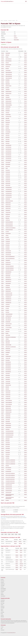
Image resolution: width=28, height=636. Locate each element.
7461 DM (2, 181)
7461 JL (2, 289)
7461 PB (2, 325)
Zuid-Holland (3, 596)
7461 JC (2, 275)
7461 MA (2, 314)
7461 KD (2, 302)
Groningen (2, 585)
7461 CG (2, 133)
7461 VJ (2, 413)
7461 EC (2, 204)
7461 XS (2, 465)
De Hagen (7, 308)
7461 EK (2, 216)
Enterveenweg (8, 325)
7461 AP (2, 70)
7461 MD (2, 319)
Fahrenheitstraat (8, 271)
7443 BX (15, 543)
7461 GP (2, 262)
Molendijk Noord (8, 279)
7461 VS (2, 427)
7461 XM (2, 457)
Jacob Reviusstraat (9, 484)
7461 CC (2, 127)
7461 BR (2, 110)
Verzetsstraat (8, 321)
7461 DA (2, 162)
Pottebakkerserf (8, 296)
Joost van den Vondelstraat (10, 473)
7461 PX (2, 356)
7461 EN (2, 221)
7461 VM (2, 419)
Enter (21, 567)
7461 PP (2, 346)
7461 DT (2, 191)
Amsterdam (3, 600)
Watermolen (8, 83)
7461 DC (2, 166)
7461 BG (2, 95)
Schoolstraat (8, 210)
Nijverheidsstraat (8, 58)
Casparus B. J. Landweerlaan (10, 459)
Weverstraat (8, 129)
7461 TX (2, 396)
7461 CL (2, 141)
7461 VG (2, 409)
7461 (5, 534)
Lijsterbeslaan (8, 413)
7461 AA (2, 53)
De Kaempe (8, 244)
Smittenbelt (7, 89)
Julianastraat (8, 166)
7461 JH (2, 283)
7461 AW (2, 79)
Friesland (2, 582)
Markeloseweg (8, 202)
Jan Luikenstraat (8, 471)
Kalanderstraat (8, 289)
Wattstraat (7, 54)
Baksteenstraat (8, 408)
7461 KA (2, 296)
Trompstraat (8, 239)
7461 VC (2, 404)
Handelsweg (8, 285)
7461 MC (2, 317)
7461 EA (2, 200)
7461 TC (2, 365)
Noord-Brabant (3, 588)
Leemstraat (7, 429)
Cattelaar (7, 338)
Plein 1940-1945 (8, 317)
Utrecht (2, 604)
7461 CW (2, 156)
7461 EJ (2, 214)
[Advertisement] (14, 11)
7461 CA (2, 124)
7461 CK (2, 139)
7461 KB (2, 298)
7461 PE (2, 331)
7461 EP (2, 223)
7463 (12, 534)
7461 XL (2, 456)
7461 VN (2, 421)
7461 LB (2, 310)
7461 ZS (2, 494)
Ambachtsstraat (8, 385)
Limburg (2, 586)
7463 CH (16, 561)
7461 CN (2, 145)
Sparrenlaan (8, 419)
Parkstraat (7, 112)
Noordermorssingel (9, 292)
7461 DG (2, 172)
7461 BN (2, 106)
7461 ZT (2, 497)
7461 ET (2, 229)
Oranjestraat (8, 172)
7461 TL (2, 379)
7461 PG (2, 333)
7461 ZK (2, 482)
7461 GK (2, 254)
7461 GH (2, 250)
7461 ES (2, 227)
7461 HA (2, 266)
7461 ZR (2, 492)
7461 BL (2, 102)
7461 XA (2, 438)
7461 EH (2, 212)
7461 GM (2, 258)
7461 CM (2, 143)
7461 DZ (2, 198)
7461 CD (2, 129)
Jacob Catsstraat (8, 467)
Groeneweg (8, 360)
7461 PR (2, 348)
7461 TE (2, 369)
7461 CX (2, 158)
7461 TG (2, 371)
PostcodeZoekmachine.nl (11, 632)
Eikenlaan (7, 465)
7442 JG (16, 563)
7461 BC (2, 89)
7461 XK (2, 454)
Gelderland (3, 583)
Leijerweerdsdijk (8, 344)
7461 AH (2, 64)
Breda (2, 613)
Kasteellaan (8, 352)
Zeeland (2, 594)
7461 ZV (2, 500)
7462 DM (16, 556)
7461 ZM (2, 486)
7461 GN (2, 260)
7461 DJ (2, 175)
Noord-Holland (3, 589)
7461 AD (2, 58)
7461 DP (2, 185)
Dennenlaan (8, 442)
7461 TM (2, 381)
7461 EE (2, 208)
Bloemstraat (8, 120)
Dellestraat (7, 218)
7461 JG (2, 281)
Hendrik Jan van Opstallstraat (10, 227)
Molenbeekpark (8, 99)
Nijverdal (20, 543)
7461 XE (2, 446)
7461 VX (2, 434)
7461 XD (2, 444)
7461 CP (2, 147)
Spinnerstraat (8, 390)
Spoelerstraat (8, 394)
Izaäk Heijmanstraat (9, 314)
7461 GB (2, 241)
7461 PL (2, 340)
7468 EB (16, 569)
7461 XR (2, 463)
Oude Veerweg (8, 283)
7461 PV (2, 352)
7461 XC (2, 442)
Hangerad (7, 127)
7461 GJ (2, 252)
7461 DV (2, 193)
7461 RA (2, 360)
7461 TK (2, 377)
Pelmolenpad (8, 350)
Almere (2, 609)
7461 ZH (2, 479)
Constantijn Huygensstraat (10, 479)
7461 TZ (2, 398)
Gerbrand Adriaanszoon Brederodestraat (10, 495)
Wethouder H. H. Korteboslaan (11, 337)
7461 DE (2, 170)
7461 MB (2, 315)
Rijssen (15, 35)
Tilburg (2, 610)
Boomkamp (7, 79)
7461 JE (2, 279)
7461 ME (2, 321)
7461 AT (2, 76)
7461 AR (2, 72)
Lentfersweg (8, 214)
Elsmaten (7, 354)
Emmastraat (8, 170)
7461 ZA (2, 467)
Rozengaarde (8, 162)
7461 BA (2, 85)
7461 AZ (2, 83)
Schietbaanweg (8, 356)
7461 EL (2, 218)
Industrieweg (8, 53)
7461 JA (2, 271)
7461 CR (2, 149)
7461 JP (2, 294)
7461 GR (2, 264)
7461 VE (2, 408)
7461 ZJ (2, 480)
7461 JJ (2, 285)
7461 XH (2, 450)
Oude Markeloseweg (9, 436)
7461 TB (2, 363)
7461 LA (2, 308)
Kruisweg (7, 500)
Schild (7, 168)
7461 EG (2, 210)
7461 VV (2, 431)
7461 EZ (2, 237)
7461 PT (2, 350)
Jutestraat (7, 386)
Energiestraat (8, 398)
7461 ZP (2, 490)
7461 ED (2, 206)
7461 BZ (2, 122)
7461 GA (2, 239)
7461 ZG (2, 477)
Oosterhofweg (8, 106)
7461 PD (2, 329)
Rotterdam (2, 601)
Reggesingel (8, 66)
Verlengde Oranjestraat (9, 266)
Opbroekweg (8, 335)
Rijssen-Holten (16, 39)
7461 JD (2, 277)
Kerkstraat (7, 312)
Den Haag (2, 603)
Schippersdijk (8, 358)
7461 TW (2, 394)
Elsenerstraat (8, 181)
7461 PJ (2, 337)
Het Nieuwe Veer (8, 116)
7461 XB (2, 440)
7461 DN (2, 183)
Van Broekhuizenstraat (9, 431)
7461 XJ (2, 452)
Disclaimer (2, 629)
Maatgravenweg (8, 64)
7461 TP (2, 385)
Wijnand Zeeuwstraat (9, 200)
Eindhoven (2, 606)
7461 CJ (2, 137)
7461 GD (2, 244)
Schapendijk (8, 260)
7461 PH (2, 335)
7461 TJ (2, 375)
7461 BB (2, 87)
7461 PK (2, 338)
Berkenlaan (8, 438)
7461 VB (2, 402)
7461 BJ (2, 99)
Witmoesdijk (8, 340)
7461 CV (2, 154)
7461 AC (2, 56)
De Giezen (7, 87)
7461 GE (2, 246)
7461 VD (2, 406)
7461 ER (2, 225)
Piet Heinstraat (8, 233)
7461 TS (2, 388)
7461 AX (2, 81)
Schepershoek (8, 212)
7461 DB (2, 164)
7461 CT (2, 152)
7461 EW (2, 233)
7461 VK (2, 415)
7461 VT (2, 429)
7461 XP (2, 461)
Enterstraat (7, 133)
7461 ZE (2, 475)
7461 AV (2, 78)
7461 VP (2, 423)
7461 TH (2, 373)
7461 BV (2, 116)
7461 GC (2, 243)
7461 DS (2, 189)
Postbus (7, 56)
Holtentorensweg (8, 409)
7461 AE (2, 60)
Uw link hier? (3, 44)
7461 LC (2, 312)
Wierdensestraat (8, 85)
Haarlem (2, 615)
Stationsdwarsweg (9, 72)
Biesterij (7, 333)
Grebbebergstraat (9, 315)
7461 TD (2, 367)
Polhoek (7, 235)
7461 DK (2, 177)
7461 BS (2, 112)
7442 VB (16, 565)
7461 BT (2, 114)
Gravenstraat (8, 381)
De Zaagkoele (8, 131)
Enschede (2, 612)
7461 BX (2, 120)
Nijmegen (2, 616)
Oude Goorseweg (9, 323)
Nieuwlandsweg (8, 423)
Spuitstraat (7, 124)
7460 (2, 534)
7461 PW (2, 354)
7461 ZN (2, 488)
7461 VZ (2, 436)
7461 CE (2, 131)
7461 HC (2, 269)
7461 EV (2, 231)
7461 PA (2, 323)
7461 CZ (2, 160)
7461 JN (2, 292)
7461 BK (2, 101)
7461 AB (2, 54)
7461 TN (2, 383)
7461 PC (2, 327)
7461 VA (2, 400)
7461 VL (2, 417)
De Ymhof (7, 231)
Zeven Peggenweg (9, 400)
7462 (9, 534)
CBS (3, 530)
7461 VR (2, 425)
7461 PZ (2, 358)
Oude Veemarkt (8, 252)
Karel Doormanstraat (9, 221)
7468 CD (16, 567)
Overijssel (15, 37)
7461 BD (2, 91)
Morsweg (7, 62)
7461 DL (2, 179)
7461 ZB (2, 469)
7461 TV (2, 392)
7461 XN (2, 459)
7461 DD (2, 168)
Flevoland (2, 580)
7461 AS (2, 74)
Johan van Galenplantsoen (10, 256)
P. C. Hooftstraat (8, 469)
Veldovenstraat (8, 406)
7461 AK (2, 66)
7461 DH (2, 173)
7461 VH (2, 411)
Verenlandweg (8, 70)
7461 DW (2, 195)
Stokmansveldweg (9, 104)
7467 (19, 534)
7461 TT (2, 390)
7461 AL (2, 68)
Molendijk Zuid (8, 273)
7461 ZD (2, 473)
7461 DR (2, 187)
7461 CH (2, 135)
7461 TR (2, 386)
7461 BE (2, 93)
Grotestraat (8, 304)
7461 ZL (2, 484)
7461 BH (2, 97)
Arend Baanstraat (9, 187)
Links (2, 628)
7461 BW (2, 118)
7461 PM (2, 342)
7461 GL (2, 256)
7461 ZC (2, 471)
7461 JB (2, 273)
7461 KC (2, 300)
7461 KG (2, 306)
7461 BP (2, 108)
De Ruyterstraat (8, 250)
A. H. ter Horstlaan (9, 327)
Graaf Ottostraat (8, 145)
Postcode (7, 1)
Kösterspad (8, 108)
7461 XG (2, 448)
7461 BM (2, 104)
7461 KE (2, 304)
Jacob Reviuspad (8, 492)
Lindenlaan (7, 456)
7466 (16, 534)
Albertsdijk (7, 118)
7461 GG (2, 248)
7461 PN (2, 344)
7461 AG (2, 62)
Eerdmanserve (8, 262)
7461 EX (2, 235)
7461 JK (2, 287)
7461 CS (2, 150)
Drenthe (2, 579)
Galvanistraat (8, 275)
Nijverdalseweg (8, 363)
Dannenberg (8, 373)
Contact (2, 626)
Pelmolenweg (8, 348)
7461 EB (2, 202)
